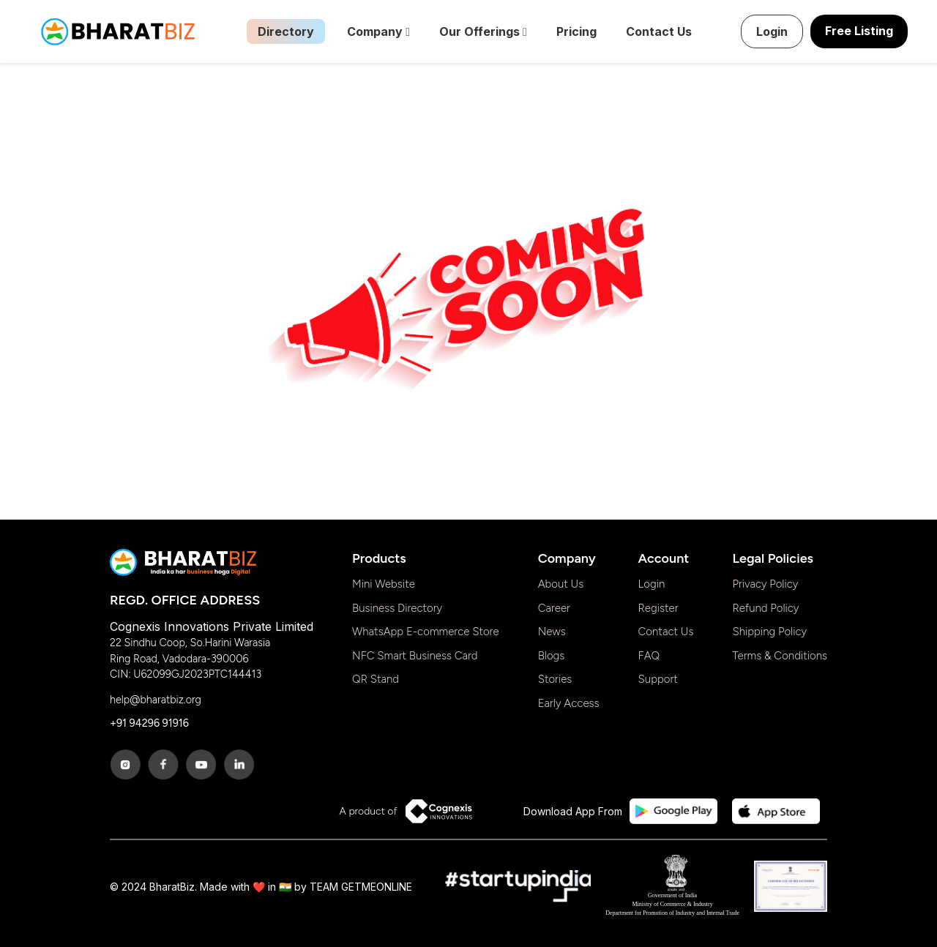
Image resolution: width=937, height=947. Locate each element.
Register (658, 608)
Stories (555, 679)
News (552, 631)
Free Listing (859, 30)
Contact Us (659, 31)
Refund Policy (765, 608)
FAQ (649, 655)
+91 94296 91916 (149, 723)
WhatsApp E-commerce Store (425, 631)
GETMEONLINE (376, 886)
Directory (286, 31)
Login (772, 31)
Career (554, 608)
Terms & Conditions (779, 655)
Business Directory (397, 608)
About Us (561, 584)
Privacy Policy (765, 584)
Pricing (576, 31)
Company (378, 31)
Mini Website (383, 584)
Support (658, 679)
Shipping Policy (769, 631)
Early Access (569, 703)
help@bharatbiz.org (155, 699)
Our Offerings (483, 31)
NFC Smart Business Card (415, 655)
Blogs (551, 655)
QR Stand (375, 679)
